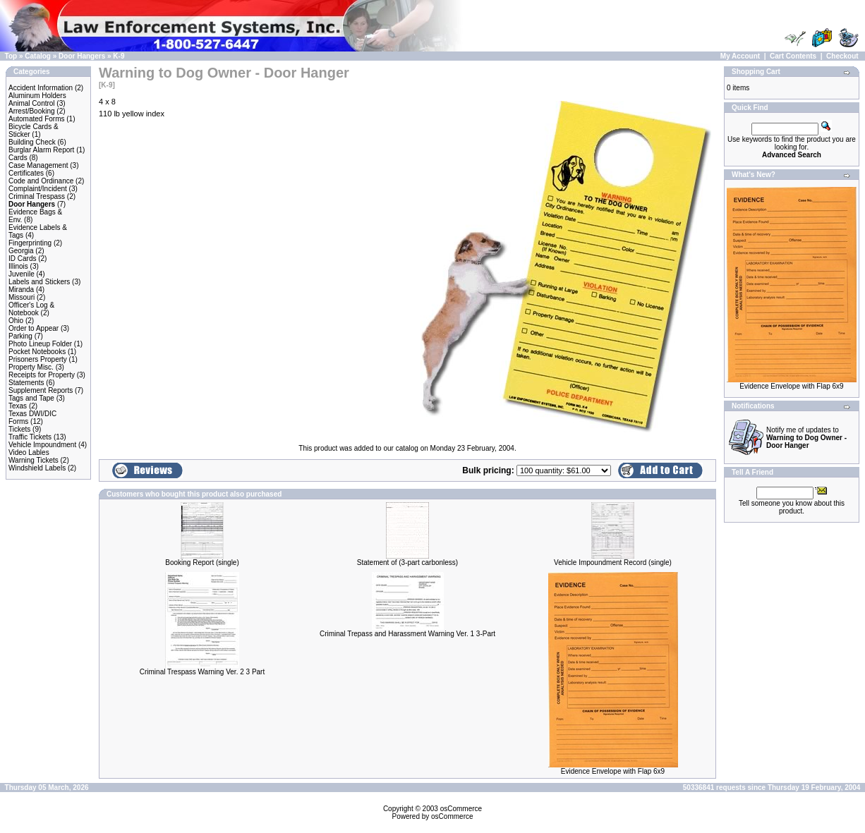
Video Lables (28, 452)
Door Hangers (82, 56)
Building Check (32, 142)
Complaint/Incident (37, 189)
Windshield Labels (37, 468)
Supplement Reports (40, 390)
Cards (18, 158)
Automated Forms (36, 119)
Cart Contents (793, 56)
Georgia (21, 251)
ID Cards (22, 258)
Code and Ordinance (40, 181)
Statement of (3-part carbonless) (407, 562)
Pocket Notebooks (37, 351)
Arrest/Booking (31, 111)
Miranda (21, 289)
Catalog (38, 56)
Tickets (19, 429)
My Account (740, 56)
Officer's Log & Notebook (31, 309)
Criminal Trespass (36, 196)
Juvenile (21, 274)
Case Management (38, 165)
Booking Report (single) (202, 562)
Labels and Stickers (39, 282)
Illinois (18, 266)
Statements (26, 383)
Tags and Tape (31, 398)
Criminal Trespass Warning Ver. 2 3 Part (202, 672)
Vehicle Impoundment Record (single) (613, 562)
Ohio (15, 320)
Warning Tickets (33, 460)
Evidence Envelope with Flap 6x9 (613, 771)
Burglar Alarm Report (41, 150)
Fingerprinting (30, 243)
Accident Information (40, 88)
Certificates (26, 173)
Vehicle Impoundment (42, 445)
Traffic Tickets (30, 437)
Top (11, 56)
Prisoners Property (37, 359)
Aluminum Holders (37, 95)
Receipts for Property (41, 375)
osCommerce (461, 809)
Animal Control (31, 103)
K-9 (118, 56)
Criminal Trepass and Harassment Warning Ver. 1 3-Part (407, 634)
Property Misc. (31, 367)
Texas (17, 406)
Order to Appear (33, 328)
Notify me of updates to (806, 437)
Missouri (21, 297)
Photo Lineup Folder (40, 344)
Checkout (842, 56)
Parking (20, 336)
